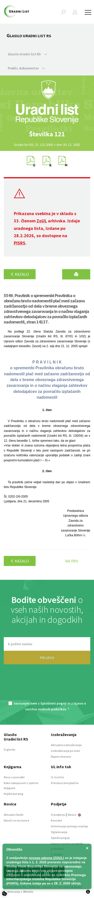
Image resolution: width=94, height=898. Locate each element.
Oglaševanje (59, 832)
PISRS (19, 243)
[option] (47, 134)
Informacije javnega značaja (69, 826)
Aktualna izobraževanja (66, 745)
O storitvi (57, 777)
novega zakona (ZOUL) (46, 858)
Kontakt (56, 820)
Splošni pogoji (60, 838)
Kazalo (20, 274)
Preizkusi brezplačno (65, 783)
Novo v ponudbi (14, 777)
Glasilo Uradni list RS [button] (27, 54)
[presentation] (47, 686)
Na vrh (71, 560)
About (74, 815)
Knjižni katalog (13, 794)
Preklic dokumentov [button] (26, 68)
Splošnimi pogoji (53, 703)
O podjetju (58, 815)
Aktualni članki (13, 815)
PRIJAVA (47, 657)
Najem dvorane (61, 756)
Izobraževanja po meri (65, 751)
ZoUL (42, 221)
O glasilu (9, 749)
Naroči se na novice (16, 820)
